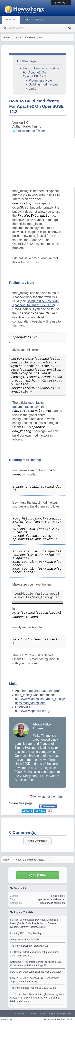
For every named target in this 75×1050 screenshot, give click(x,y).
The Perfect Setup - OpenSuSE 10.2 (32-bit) (33, 988)
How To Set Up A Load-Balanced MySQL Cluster (35, 971)
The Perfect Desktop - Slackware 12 (29, 945)
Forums (40, 19)
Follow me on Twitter (30, 130)
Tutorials (11, 19)
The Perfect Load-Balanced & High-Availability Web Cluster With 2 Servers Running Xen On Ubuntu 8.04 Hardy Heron (37, 998)
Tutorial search (15, 27)
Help (42, 1013)
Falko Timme (58, 896)
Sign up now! (37, 875)
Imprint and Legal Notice (60, 1013)
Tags (25, 19)
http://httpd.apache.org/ (43, 690)
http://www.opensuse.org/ (32, 711)
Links (32, 88)
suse (49, 899)
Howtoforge (6, 1019)
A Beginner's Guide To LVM (24, 939)
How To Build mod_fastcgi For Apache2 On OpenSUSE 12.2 (41, 72)
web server (59, 899)
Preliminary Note (40, 80)
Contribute (20, 1013)
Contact (32, 1013)
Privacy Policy (67, 1019)
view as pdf (42, 796)
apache (42, 899)
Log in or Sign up (61, 2)
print (60, 796)
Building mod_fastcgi (43, 84)
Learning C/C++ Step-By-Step (26, 933)
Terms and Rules (52, 1019)
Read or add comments (52, 903)
